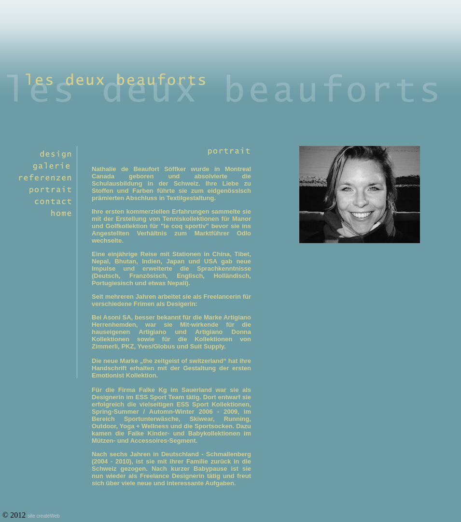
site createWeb (44, 516)
